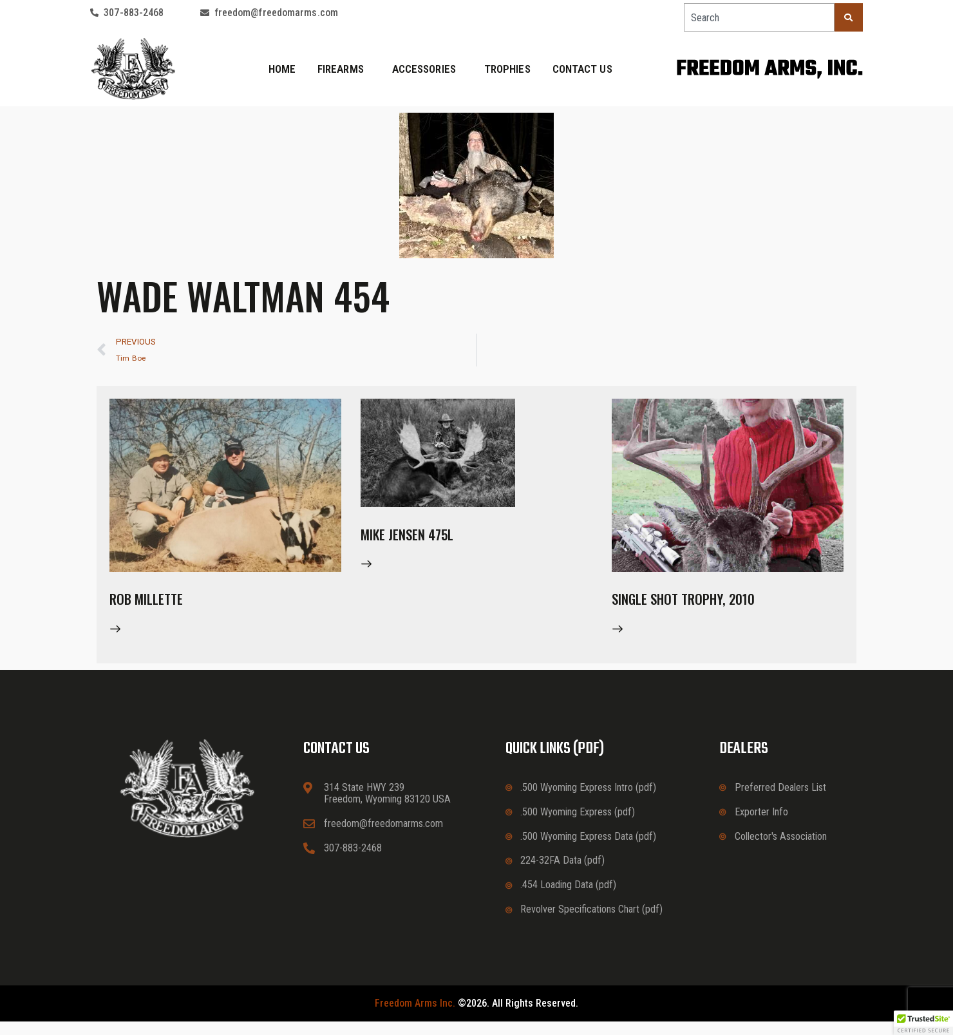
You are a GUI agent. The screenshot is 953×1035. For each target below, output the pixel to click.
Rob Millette (159, 607)
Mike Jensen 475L (425, 542)
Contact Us (582, 68)
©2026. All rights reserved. (476, 1017)
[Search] (849, 17)
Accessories (427, 68)
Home (282, 68)
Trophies (507, 68)
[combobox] (759, 17)
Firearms (343, 68)
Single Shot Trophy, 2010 (710, 607)
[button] (923, 1023)
